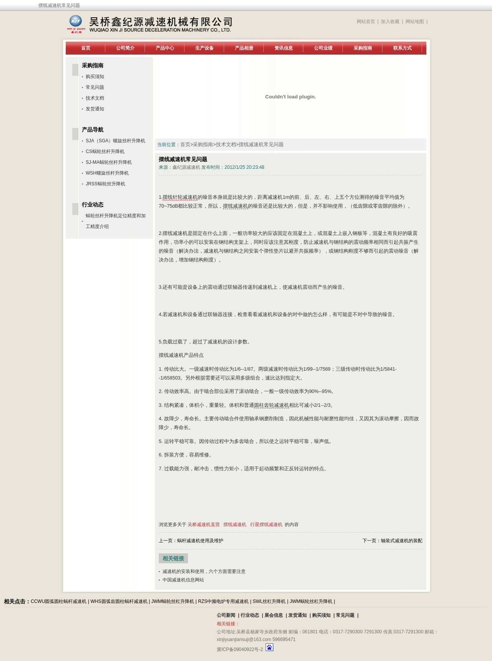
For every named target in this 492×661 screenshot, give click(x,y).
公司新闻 (226, 615)
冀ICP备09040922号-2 (240, 649)
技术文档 (226, 144)
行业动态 (250, 615)
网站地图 (415, 21)
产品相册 (244, 48)
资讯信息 (283, 48)
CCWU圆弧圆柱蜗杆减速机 (58, 601)
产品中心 (165, 48)
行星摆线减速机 (266, 524)
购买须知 (95, 76)
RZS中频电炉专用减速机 (223, 601)
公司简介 (125, 48)
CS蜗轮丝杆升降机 (105, 151)
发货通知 (95, 109)
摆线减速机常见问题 (261, 144)
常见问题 (95, 87)
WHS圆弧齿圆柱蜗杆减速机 (119, 601)
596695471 (284, 639)
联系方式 (402, 48)
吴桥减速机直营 (204, 524)
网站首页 (366, 21)
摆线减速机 (235, 206)
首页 (85, 48)
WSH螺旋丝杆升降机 (107, 173)
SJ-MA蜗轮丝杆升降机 (109, 162)
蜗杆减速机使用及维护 (200, 540)
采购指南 (363, 48)
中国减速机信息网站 (183, 580)
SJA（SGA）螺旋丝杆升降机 (115, 140)
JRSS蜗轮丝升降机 (105, 183)
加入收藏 (390, 21)
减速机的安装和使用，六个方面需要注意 (204, 571)
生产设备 (204, 48)
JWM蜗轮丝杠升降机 (172, 601)
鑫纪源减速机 (186, 167)
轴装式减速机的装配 (401, 540)
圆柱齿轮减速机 (271, 405)
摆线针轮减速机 (180, 197)
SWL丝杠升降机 (269, 601)
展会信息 (273, 615)
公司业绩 (323, 48)
